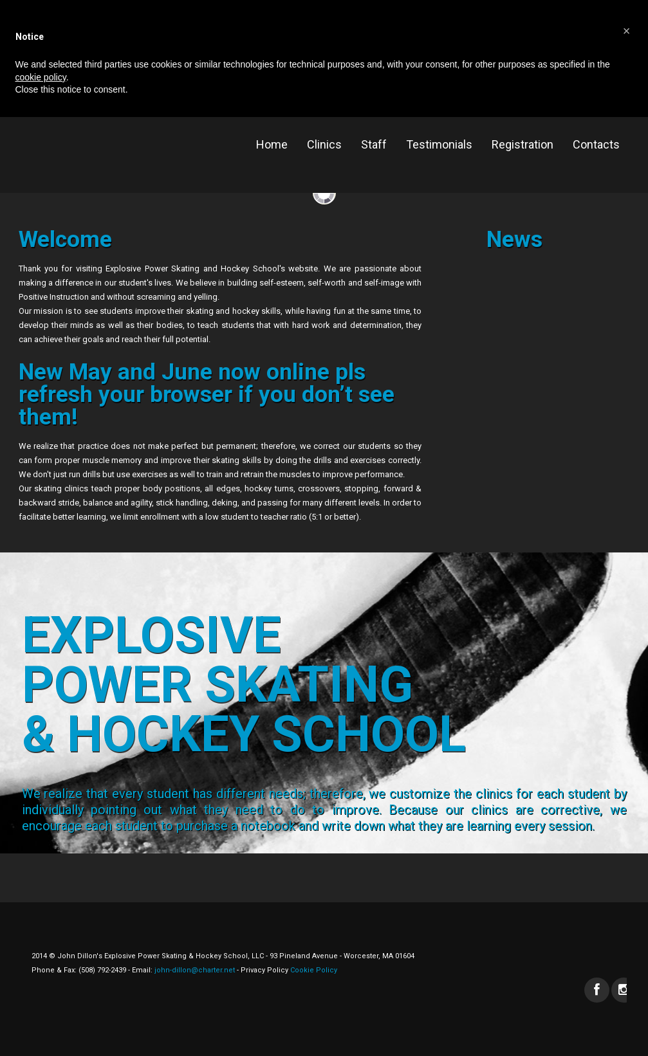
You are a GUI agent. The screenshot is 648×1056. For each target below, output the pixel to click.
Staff (374, 144)
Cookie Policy (312, 970)
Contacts (596, 144)
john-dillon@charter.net (195, 970)
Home (272, 144)
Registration (522, 144)
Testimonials (439, 144)
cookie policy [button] (40, 77)
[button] (626, 31)
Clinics (324, 144)
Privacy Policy (264, 970)
